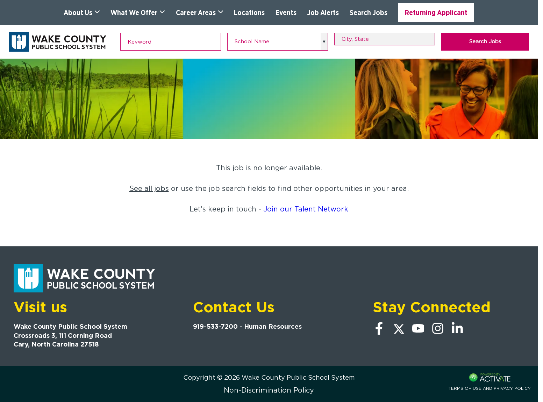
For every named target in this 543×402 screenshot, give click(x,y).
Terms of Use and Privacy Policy (490, 388)
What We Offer (137, 12)
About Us (82, 12)
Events (286, 12)
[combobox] (384, 39)
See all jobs (149, 188)
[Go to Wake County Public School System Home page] (57, 42)
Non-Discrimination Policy (269, 390)
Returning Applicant (436, 12)
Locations (249, 12)
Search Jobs (368, 12)
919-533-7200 (215, 326)
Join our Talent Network (305, 209)
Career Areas (199, 12)
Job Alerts (323, 12)
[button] (431, 39)
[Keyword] (170, 42)
